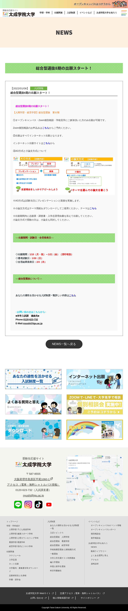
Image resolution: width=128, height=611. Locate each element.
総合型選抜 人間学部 (59, 537)
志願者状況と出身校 (17, 575)
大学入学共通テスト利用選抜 (62, 558)
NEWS (94, 547)
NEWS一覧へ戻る (64, 344)
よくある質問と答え (99, 555)
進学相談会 (96, 538)
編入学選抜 (55, 562)
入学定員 (13, 560)
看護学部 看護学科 (17, 542)
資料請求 (95, 564)
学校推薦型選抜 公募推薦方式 (63, 549)
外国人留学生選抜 (57, 566)
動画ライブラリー (98, 551)
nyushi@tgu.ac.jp (33, 495)
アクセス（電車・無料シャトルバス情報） (33, 484)
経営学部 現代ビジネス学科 (21, 546)
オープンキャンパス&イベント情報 (106, 525)
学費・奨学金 (15, 579)
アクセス (95, 560)
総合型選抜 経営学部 (59, 545)
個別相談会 (96, 534)
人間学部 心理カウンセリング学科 (24, 538)
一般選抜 (54, 554)
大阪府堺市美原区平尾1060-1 (32, 479)
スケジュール (15, 555)
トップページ (12, 521)
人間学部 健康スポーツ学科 (21, 534)
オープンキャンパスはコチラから (92, 4)
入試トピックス (57, 533)
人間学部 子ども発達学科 (20, 529)
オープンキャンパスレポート (103, 529)
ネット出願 (14, 564)
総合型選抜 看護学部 (59, 541)
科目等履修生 (56, 570)
